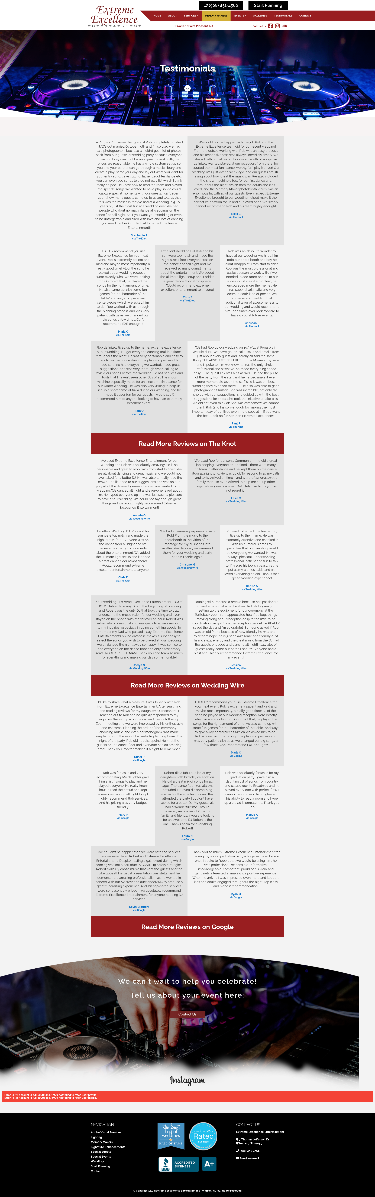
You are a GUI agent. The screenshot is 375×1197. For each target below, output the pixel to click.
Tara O (139, 411)
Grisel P (139, 757)
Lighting (96, 1137)
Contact (96, 1171)
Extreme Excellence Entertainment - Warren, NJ (114, 16)
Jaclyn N (139, 665)
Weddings (98, 1161)
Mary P (123, 814)
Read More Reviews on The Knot (187, 443)
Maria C (123, 331)
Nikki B (236, 214)
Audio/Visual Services (106, 1132)
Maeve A (252, 814)
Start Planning (268, 5)
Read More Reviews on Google (187, 926)
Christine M (187, 564)
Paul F (236, 423)
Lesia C (236, 498)
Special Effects (101, 1151)
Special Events (101, 1156)
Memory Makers (102, 1142)
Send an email (249, 1158)
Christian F (252, 323)
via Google (139, 760)
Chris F (187, 297)
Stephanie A (139, 235)
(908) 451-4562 (221, 5)
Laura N (187, 836)
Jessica (236, 665)
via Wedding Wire (139, 519)
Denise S (252, 586)
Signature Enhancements (108, 1147)
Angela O (139, 515)
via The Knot (139, 239)
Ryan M (236, 894)
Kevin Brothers (139, 907)
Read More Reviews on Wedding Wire (187, 685)
